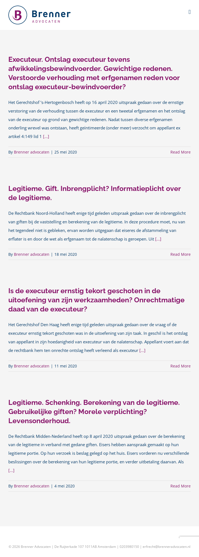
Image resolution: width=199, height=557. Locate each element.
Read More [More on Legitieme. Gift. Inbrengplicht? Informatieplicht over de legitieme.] (180, 254)
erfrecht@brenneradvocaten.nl (166, 546)
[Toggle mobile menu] (189, 12)
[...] (46, 136)
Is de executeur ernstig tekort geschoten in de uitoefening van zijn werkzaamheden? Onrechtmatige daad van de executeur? (96, 300)
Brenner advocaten (31, 152)
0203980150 (129, 546)
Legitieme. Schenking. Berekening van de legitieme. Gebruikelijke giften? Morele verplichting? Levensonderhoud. (94, 411)
